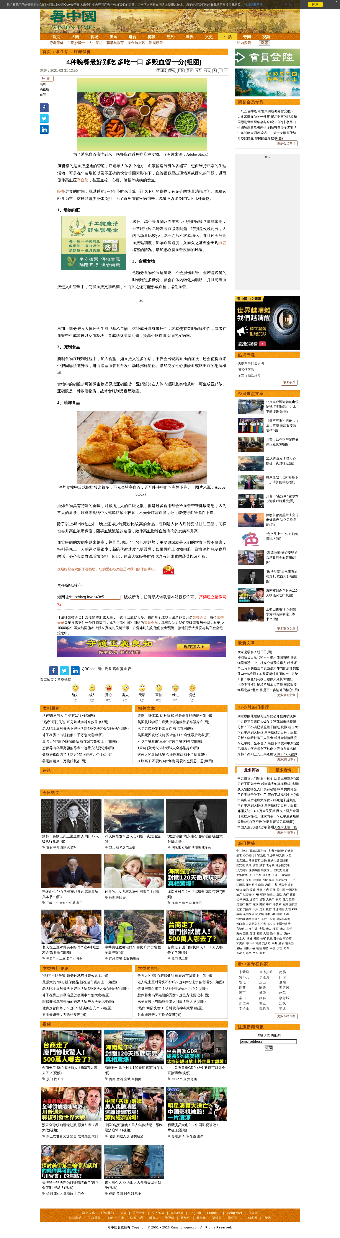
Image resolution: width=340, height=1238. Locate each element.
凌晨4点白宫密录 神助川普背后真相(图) (265, 822)
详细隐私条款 (253, 4)
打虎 (266, 889)
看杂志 (154, 1218)
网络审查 (251, 919)
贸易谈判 (282, 880)
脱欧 (279, 894)
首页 (56, 37)
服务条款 (158, 1213)
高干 (79, 903)
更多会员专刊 (286, 143)
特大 (207, 70)
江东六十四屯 (266, 919)
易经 (239, 948)
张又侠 (280, 855)
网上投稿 (88, 1213)
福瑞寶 (217, 1218)
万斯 (265, 880)
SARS (271, 923)
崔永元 (250, 884)
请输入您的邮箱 (269, 1035)
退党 (286, 870)
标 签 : (47, 78)
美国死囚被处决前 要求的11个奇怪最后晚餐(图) (174, 735)
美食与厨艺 (136, 43)
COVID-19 (249, 855)
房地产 (240, 904)
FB (257, 894)
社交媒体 (248, 894)
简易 (282, 972)
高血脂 (44, 89)
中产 (269, 904)
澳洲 (249, 938)
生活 (228, 37)
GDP (175, 1079)
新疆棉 (284, 860)
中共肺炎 (242, 850)
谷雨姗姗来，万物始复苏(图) (64, 761)
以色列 (129, 1194)
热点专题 (246, 355)
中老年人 (52, 958)
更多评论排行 (286, 832)
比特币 (254, 899)
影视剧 (176, 1136)
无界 (268, 1218)
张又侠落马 (246, 369)
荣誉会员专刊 (251, 102)
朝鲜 (263, 894)
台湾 (285, 904)
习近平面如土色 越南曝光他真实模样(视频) (268, 784)
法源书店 (136, 1218)
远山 (262, 982)
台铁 (264, 860)
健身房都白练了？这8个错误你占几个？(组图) (77, 754)
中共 (56, 847)
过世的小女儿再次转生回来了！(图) (132, 892)
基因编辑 (248, 914)
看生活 (62, 52)
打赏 (181, 70)
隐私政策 (177, 1213)
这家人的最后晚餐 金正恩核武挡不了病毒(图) (172, 754)
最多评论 (252, 770)
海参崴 (277, 904)
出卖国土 (242, 860)
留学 (289, 928)
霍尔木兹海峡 (63, 1194)
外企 (183, 1079)
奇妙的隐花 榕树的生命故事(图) (260, 138)
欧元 (278, 899)
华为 (246, 889)
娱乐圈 (191, 1136)
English (195, 1213)
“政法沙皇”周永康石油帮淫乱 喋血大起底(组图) (282, 576)
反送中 (282, 884)
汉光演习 (242, 870)
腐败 (252, 889)
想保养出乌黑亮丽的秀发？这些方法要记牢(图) (78, 748)
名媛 (112, 1136)
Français (214, 1213)
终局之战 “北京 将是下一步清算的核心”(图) (268, 690)
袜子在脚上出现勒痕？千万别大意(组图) (73, 735)
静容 (262, 998)
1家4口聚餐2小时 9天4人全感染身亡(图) (168, 748)
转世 (112, 897)
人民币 (270, 899)
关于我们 (138, 1213)
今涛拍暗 (266, 972)
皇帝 (281, 943)
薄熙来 (196, 847)
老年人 (70, 958)
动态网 (253, 1218)
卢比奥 (289, 850)
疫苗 (255, 865)
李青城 (284, 998)
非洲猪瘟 (278, 909)
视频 (266, 37)
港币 (292, 899)
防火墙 (259, 914)
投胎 (119, 897)
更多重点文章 (286, 628)
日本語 (253, 1213)
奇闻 (247, 37)
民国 (256, 938)
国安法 (240, 865)
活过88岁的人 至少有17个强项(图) (68, 715)
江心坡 (262, 923)
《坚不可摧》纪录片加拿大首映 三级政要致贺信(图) (282, 425)
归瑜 (282, 977)
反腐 (259, 889)
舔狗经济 (137, 1136)
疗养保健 (57, 43)
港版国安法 (283, 865)
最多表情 (283, 770)
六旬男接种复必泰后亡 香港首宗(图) (165, 728)
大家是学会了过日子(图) (254, 652)
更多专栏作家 (286, 1016)
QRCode (88, 669)
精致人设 (122, 1136)
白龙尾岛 (251, 923)
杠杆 (239, 899)
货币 (262, 899)
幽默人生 (249, 948)
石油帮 (186, 847)
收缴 (126, 958)
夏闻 (282, 982)
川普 (271, 850)
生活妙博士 (76, 43)
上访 (286, 914)
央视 (262, 928)
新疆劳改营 (283, 923)
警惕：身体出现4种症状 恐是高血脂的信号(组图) (174, 715)
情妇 (239, 889)
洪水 (262, 865)
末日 (95, 1136)
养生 (262, 953)
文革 (255, 953)
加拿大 (271, 894)
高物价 (197, 903)
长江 (249, 865)
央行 (286, 894)
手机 (272, 948)
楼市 (249, 904)
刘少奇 (266, 943)
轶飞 (242, 982)
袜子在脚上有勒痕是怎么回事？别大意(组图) (76, 995)
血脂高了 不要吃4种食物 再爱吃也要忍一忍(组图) (175, 761)
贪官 (291, 884)
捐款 (123, 1213)
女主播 (253, 928)
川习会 (79, 1194)
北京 (239, 909)
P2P (294, 909)
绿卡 (273, 933)
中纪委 (70, 903)
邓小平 (250, 943)
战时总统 (84, 1136)
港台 (132, 37)
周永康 (176, 847)
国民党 (277, 870)
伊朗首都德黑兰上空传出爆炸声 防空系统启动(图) (282, 520)
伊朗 (112, 1194)
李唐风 (284, 987)
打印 (198, 70)
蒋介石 (288, 938)
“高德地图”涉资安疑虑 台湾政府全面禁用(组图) (282, 557)
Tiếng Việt (234, 1213)
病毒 (239, 855)
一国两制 (292, 889)
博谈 (151, 37)
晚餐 (43, 84)
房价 (262, 909)
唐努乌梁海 (283, 919)
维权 (268, 914)
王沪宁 (293, 880)
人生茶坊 (96, 43)
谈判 (49, 1194)
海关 (239, 933)
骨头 (79, 958)
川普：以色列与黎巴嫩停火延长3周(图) (265, 679)
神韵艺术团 (116, 1218)
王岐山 (51, 903)
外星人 (240, 953)
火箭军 (71, 847)
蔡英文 (293, 904)
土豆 (62, 958)
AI (183, 1136)
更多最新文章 (286, 695)
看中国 (76, 19)
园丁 (242, 993)
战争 (138, 1194)
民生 (280, 933)
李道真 (264, 977)
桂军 (263, 938)
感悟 (266, 948)
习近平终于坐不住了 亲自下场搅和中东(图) (268, 743)
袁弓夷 (270, 865)
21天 (112, 847)
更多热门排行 (286, 759)
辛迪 (282, 1008)
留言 (190, 70)
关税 (249, 880)
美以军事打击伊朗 (251, 363)
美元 (246, 899)
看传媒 (201, 1218)
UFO (252, 875)
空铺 (182, 903)
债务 (293, 894)
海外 (287, 933)
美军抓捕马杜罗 (249, 376)
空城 (189, 903)
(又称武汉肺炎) (258, 850)
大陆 (75, 37)
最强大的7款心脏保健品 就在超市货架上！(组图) (79, 741)
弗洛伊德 (242, 875)
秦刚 (63, 847)
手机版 (161, 70)
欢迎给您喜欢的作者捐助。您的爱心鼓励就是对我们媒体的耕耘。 (107, 569)
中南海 (60, 903)
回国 (259, 933)
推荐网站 (75, 1218)
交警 (119, 958)
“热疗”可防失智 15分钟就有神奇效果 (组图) (75, 722)
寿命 (249, 953)
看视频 (170, 1218)
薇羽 (49, 847)
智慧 (259, 948)
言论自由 (242, 928)
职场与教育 (115, 43)
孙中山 (278, 938)
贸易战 (261, 855)
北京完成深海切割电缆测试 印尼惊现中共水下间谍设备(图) (282, 406)
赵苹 (282, 993)
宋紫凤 (244, 972)
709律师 (277, 914)
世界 (190, 37)
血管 (43, 94)
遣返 (246, 933)
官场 (94, 37)
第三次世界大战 (57, 1136)
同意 (315, 4)
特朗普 (279, 850)
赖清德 (285, 875)
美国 (113, 37)
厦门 (175, 958)
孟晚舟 (240, 880)
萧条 (200, 1136)
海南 (175, 903)
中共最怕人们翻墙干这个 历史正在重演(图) (268, 778)
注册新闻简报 (251, 1027)
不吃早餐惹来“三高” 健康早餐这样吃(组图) (169, 741)
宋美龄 (240, 943)
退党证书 (234, 1218)
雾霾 (239, 914)
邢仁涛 (244, 1003)
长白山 (240, 923)
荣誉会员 (199, 617)
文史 (209, 37)
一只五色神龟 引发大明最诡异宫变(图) (265, 111)
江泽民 (206, 847)
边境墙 (257, 880)
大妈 (255, 909)
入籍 (266, 933)
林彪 (258, 943)
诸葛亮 (289, 943)
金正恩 (266, 875)
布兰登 (130, 847)
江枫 (282, 1003)
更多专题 (289, 382)
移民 (275, 928)
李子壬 (244, 1008)
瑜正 (262, 1003)
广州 (112, 958)
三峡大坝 (273, 860)
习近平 (271, 855)
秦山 (242, 998)
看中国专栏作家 (253, 964)
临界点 (120, 847)
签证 (252, 933)
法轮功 (240, 919)
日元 (285, 899)
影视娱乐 (156, 43)
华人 (268, 928)
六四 (288, 855)
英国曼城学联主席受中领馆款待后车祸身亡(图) (173, 722)
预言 (73, 1136)
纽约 (171, 37)
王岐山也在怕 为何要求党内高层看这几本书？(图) (281, 614)
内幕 (268, 884)
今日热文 (51, 793)
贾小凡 (244, 977)
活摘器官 (254, 860)
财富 (262, 904)
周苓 (242, 987)
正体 (172, 70)
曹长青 (264, 1008)
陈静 (262, 987)
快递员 (134, 958)
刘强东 (247, 909)
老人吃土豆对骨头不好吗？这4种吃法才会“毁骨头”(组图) (85, 728)
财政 (255, 904)
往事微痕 (254, 870)
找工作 (183, 958)
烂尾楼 (192, 1079)
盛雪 (262, 993)
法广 (239, 894)
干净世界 (94, 1218)
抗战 (270, 938)
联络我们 (107, 1213)
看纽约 (185, 1218)
